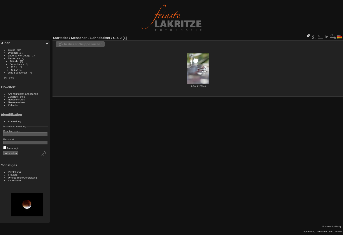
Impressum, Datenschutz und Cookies (322, 231)
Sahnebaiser (17, 64)
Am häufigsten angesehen (23, 93)
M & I (14, 66)
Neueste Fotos (16, 99)
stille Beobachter (17, 72)
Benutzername (11, 131)
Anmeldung (14, 121)
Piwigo (338, 226)
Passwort (8, 139)
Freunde (13, 174)
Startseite (60, 38)
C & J (14, 69)
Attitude (14, 61)
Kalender (13, 105)
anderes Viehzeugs (19, 55)
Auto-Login (11, 148)
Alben (5, 43)
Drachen (13, 52)
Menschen (14, 58)
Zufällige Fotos (16, 96)
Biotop (11, 49)
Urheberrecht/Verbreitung (22, 177)
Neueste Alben (16, 102)
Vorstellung (14, 171)
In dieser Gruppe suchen (83, 44)
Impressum (14, 180)
